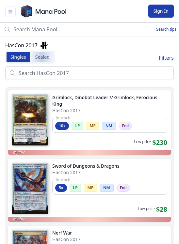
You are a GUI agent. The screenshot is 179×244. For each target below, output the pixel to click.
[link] (89, 122)
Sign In (161, 11)
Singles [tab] (16, 57)
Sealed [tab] (40, 57)
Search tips (166, 29)
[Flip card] (30, 141)
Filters (166, 57)
